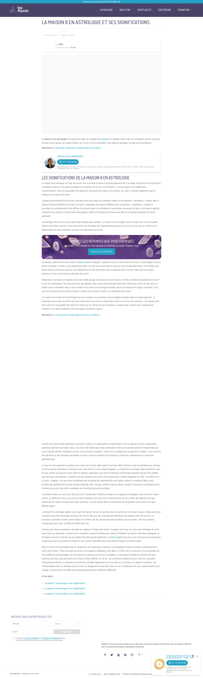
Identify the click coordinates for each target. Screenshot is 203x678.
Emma (61, 44)
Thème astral (68, 35)
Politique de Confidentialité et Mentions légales (138, 674)
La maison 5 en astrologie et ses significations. (65, 593)
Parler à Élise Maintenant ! (70, 156)
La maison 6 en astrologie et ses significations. (65, 588)
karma (113, 537)
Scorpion (104, 139)
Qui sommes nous (95, 674)
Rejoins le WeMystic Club (112, 674)
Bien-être (125, 9)
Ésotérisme (164, 9)
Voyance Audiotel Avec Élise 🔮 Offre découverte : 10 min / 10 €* (180, 657)
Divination (183, 9)
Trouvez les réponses (101, 251)
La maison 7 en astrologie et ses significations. (65, 583)
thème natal (84, 262)
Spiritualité (144, 9)
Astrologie (51, 35)
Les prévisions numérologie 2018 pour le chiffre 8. (77, 315)
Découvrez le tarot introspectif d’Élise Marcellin (101, 2)
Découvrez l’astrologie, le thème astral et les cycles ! (78, 148)
